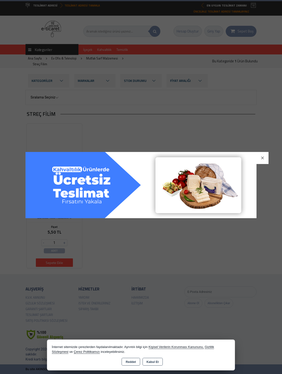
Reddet (131, 362)
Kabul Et (153, 362)
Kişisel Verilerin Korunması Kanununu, (176, 347)
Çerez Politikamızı (87, 352)
